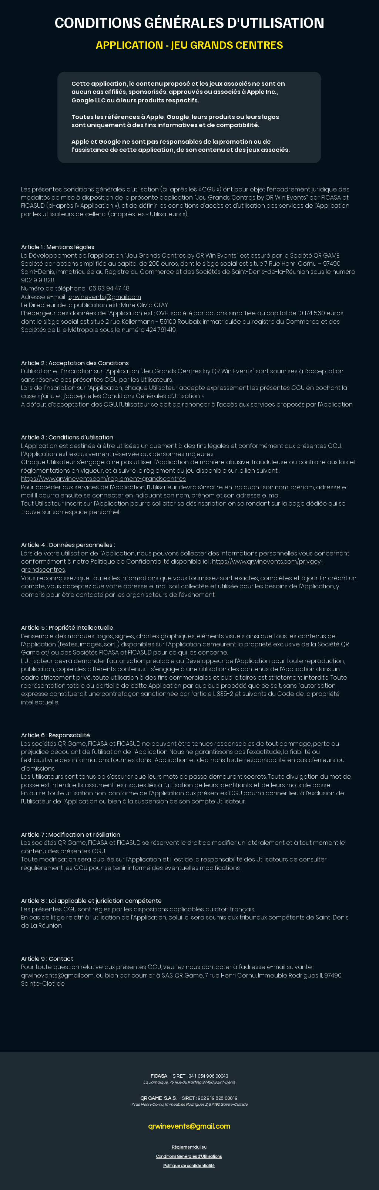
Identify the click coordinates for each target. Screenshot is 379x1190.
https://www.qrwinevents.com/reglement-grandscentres (103, 479)
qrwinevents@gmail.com (104, 297)
